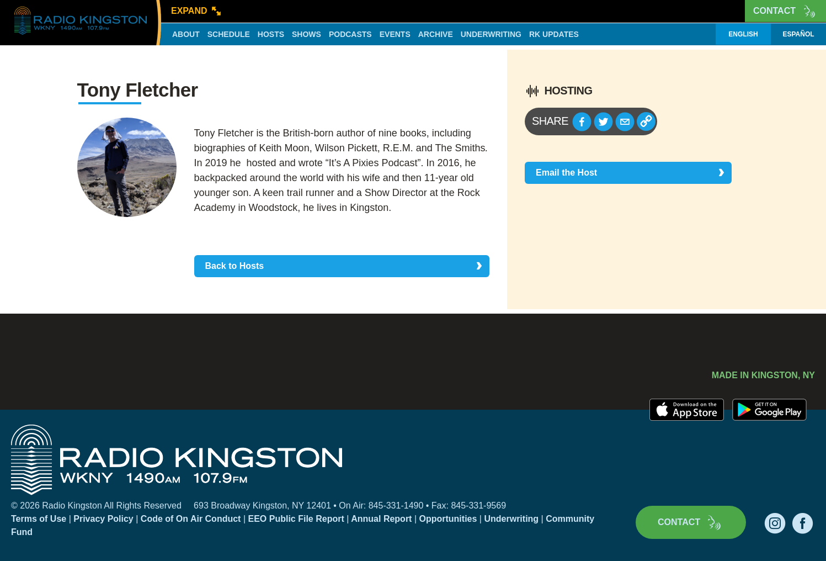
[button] (581, 121)
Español (798, 34)
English (743, 34)
